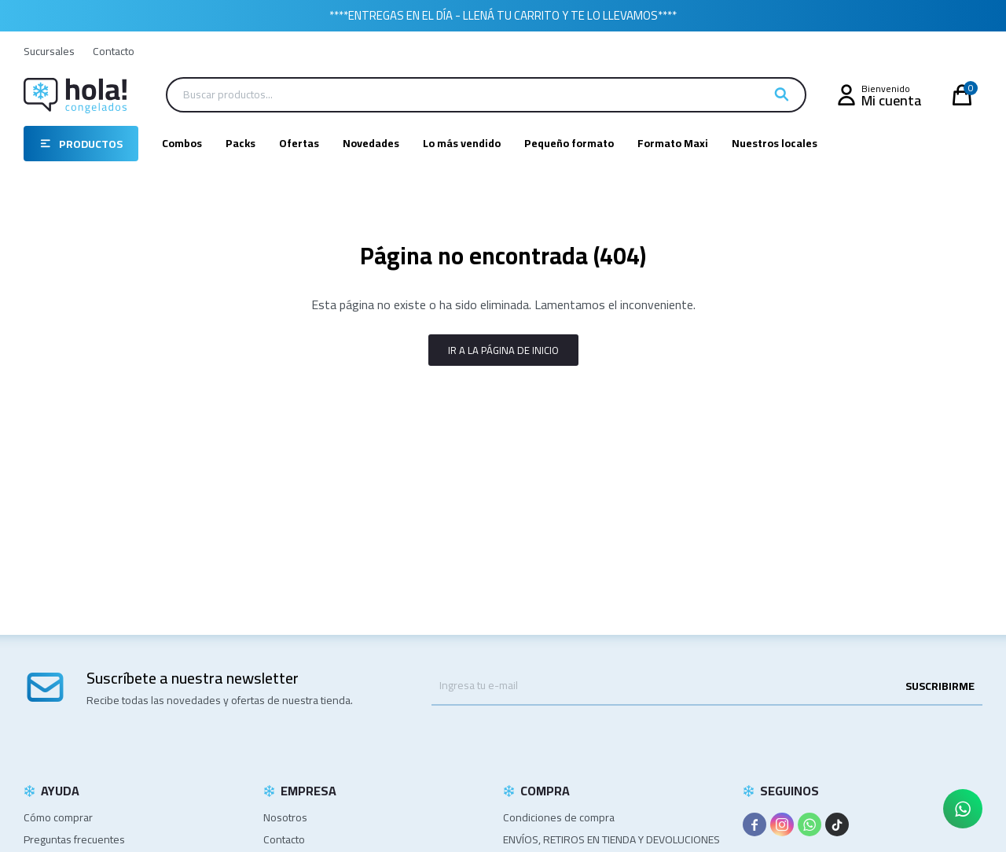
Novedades (371, 143)
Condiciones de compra (559, 817)
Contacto (113, 51)
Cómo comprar (58, 817)
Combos (182, 143)
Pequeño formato (569, 143)
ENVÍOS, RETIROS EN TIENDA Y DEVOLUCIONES (611, 839)
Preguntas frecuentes (74, 839)
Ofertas (299, 143)
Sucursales (49, 51)
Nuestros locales (774, 143)
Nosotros (285, 817)
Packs (240, 143)
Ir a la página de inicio (503, 350)
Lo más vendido (462, 143)
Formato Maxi (672, 143)
